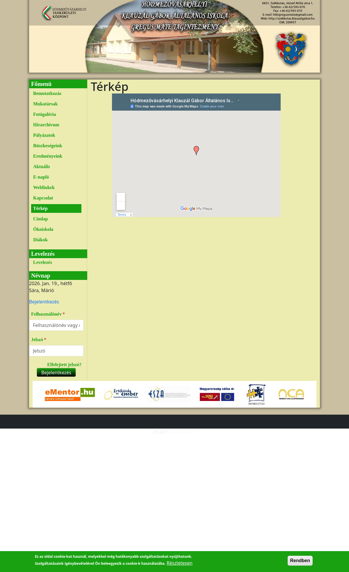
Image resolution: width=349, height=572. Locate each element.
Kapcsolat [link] (43, 197)
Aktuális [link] (41, 166)
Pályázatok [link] (44, 135)
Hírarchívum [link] (46, 124)
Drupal (160, 431)
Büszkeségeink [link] (47, 145)
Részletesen (180, 563)
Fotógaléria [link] (44, 114)
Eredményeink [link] (47, 156)
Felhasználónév (46, 314)
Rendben (300, 560)
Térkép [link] (40, 208)
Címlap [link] (40, 218)
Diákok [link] (40, 239)
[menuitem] (56, 93)
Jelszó (37, 339)
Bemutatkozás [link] (47, 93)
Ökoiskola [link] (43, 229)
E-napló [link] (41, 177)
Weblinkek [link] (44, 187)
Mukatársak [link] (45, 103)
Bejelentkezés (44, 301)
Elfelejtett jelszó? (64, 364)
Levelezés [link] (42, 262)
